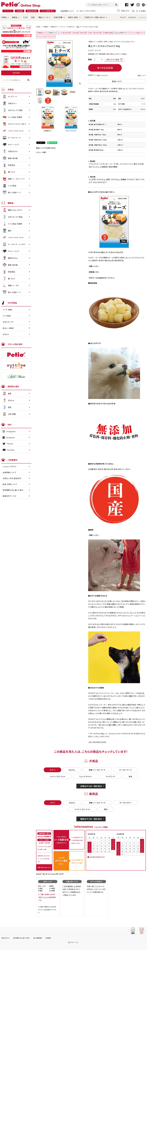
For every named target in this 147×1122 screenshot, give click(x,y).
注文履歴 (20, 11)
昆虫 (33, 17)
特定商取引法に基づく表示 (13, 490)
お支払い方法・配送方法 (12, 478)
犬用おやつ (54, 27)
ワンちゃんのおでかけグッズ (46, 37)
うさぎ (25, 17)
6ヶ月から (70, 27)
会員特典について (67, 11)
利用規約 (48, 938)
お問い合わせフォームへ (44, 867)
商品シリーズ (43, 17)
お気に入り (123, 11)
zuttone (142, 17)
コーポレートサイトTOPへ (86, 11)
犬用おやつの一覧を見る (91, 786)
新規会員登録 (32, 11)
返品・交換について (10, 484)
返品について (142, 75)
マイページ (8, 11)
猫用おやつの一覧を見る (91, 818)
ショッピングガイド (9, 466)
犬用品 (4, 17)
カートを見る (139, 11)
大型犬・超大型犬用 (94, 33)
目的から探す (73, 17)
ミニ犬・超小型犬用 (64, 33)
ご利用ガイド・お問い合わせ (94, 17)
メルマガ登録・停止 (47, 11)
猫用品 (14, 17)
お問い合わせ (5, 938)
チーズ (62, 27)
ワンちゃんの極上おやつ (137, 33)
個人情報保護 (37, 938)
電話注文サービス (10, 496)
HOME (38, 27)
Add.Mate (132, 17)
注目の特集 (58, 17)
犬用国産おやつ (42, 33)
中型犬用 (83, 33)
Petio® (123, 17)
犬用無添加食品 (108, 33)
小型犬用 (75, 33)
